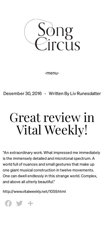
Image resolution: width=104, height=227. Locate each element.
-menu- (52, 73)
